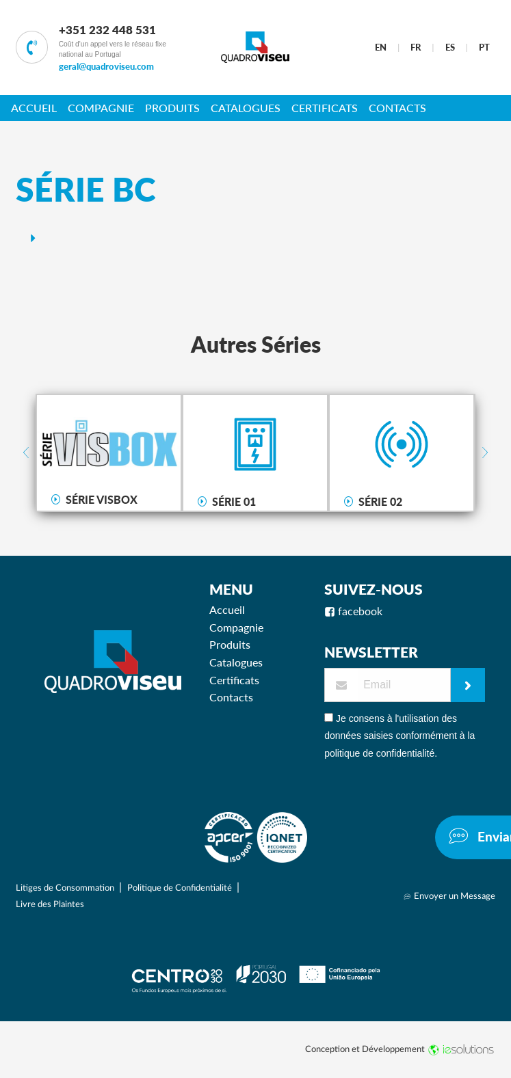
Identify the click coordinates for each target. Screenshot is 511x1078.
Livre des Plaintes (50, 904)
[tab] (255, 238)
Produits (172, 107)
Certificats (324, 107)
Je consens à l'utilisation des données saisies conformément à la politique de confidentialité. (399, 735)
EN (380, 47)
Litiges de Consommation (66, 888)
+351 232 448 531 (107, 30)
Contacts (397, 107)
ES (450, 47)
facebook (353, 611)
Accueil (34, 107)
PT (484, 47)
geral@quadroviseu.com (106, 66)
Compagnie (101, 107)
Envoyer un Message (449, 896)
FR (415, 47)
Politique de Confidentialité (180, 888)
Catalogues (245, 107)
